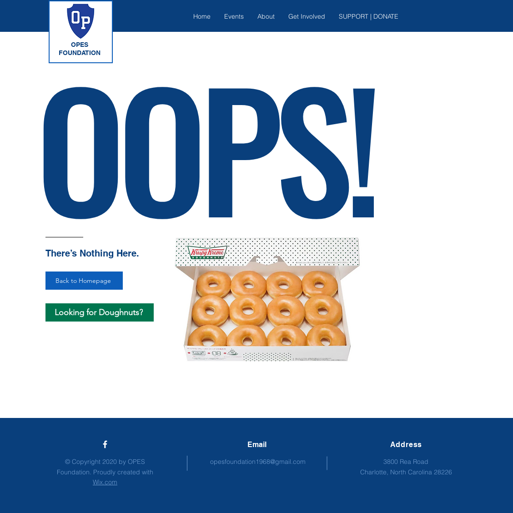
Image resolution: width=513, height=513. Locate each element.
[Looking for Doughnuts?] (99, 312)
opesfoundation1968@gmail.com (258, 462)
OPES (79, 44)
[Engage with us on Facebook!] (105, 444)
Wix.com (105, 482)
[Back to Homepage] (84, 281)
